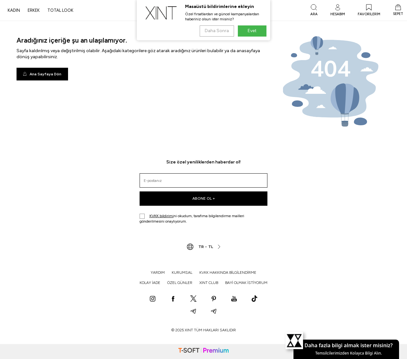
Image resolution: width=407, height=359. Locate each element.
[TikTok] (254, 299)
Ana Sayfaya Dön (42, 74)
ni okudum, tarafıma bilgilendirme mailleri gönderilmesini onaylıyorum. (192, 219)
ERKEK (34, 10)
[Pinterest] (213, 299)
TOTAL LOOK (60, 10)
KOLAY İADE (150, 282)
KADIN (14, 10)
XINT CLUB (208, 282)
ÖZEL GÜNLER (179, 282)
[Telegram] (193, 312)
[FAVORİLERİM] (369, 10)
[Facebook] (173, 299)
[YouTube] (234, 299)
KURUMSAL (182, 272)
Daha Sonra (217, 30)
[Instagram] (152, 299)
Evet (252, 30)
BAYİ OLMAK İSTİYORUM (246, 282)
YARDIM (158, 272)
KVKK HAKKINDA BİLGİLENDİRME (227, 272)
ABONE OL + (203, 198)
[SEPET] (398, 10)
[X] (193, 299)
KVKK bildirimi (161, 216)
